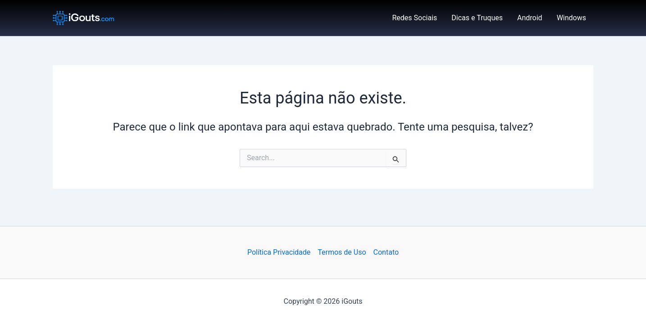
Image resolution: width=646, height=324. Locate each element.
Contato (386, 252)
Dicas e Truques (477, 18)
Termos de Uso (342, 252)
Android (529, 18)
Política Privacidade (278, 252)
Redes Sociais (414, 18)
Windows (571, 18)
